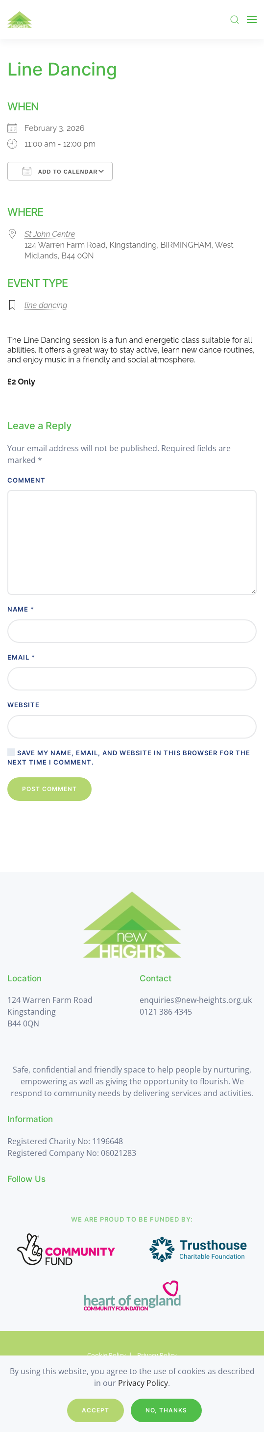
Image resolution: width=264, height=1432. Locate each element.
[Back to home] (19, 19)
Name (20, 609)
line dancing (45, 305)
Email (21, 657)
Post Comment (49, 789)
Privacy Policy (157, 1355)
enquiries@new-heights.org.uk (196, 1000)
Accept (95, 1410)
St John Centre (49, 234)
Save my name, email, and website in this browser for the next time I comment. (128, 757)
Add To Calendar (60, 171)
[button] (235, 19)
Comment (26, 480)
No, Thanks (166, 1410)
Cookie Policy (106, 1355)
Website (23, 705)
